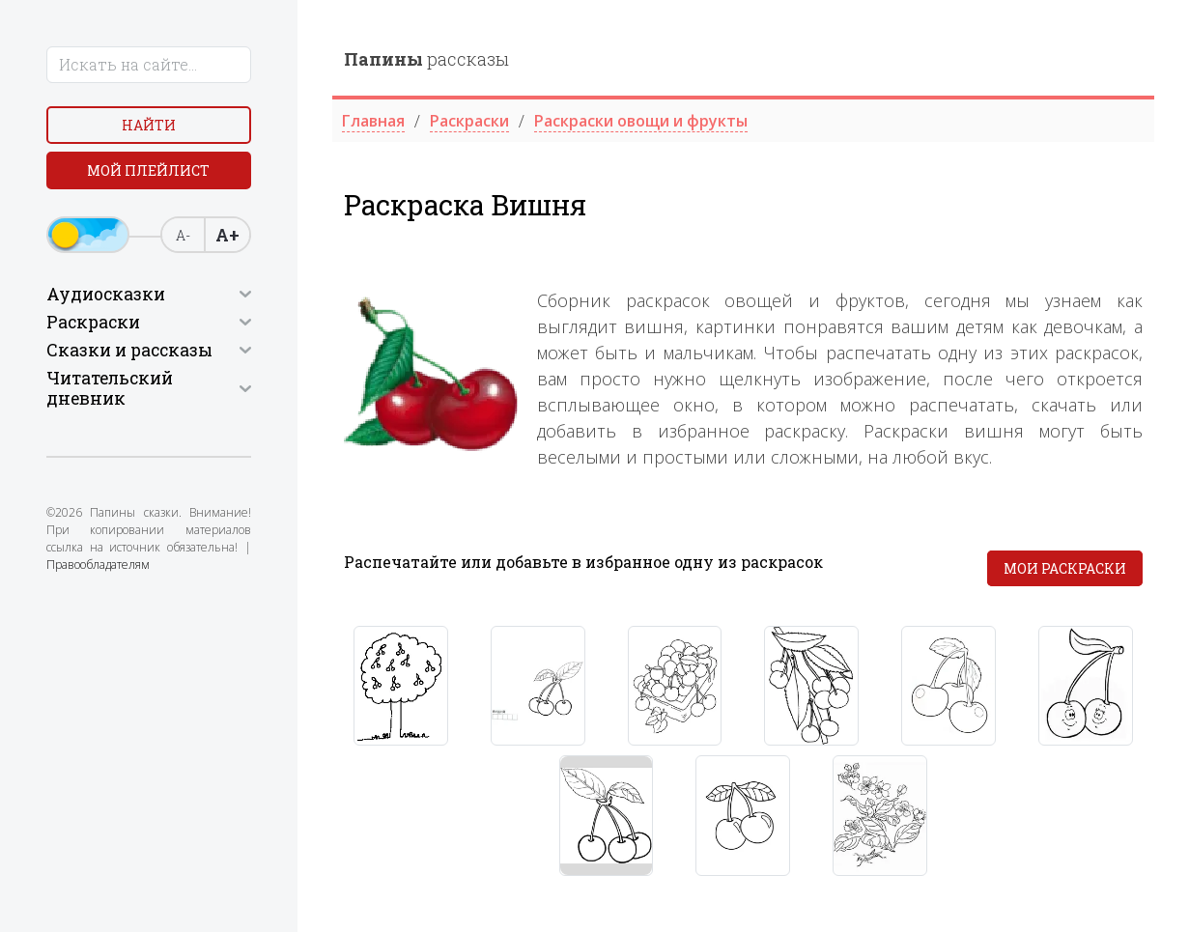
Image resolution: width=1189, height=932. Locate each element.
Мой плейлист (148, 170)
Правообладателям (98, 564)
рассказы (426, 59)
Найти (149, 125)
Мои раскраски (1065, 568)
